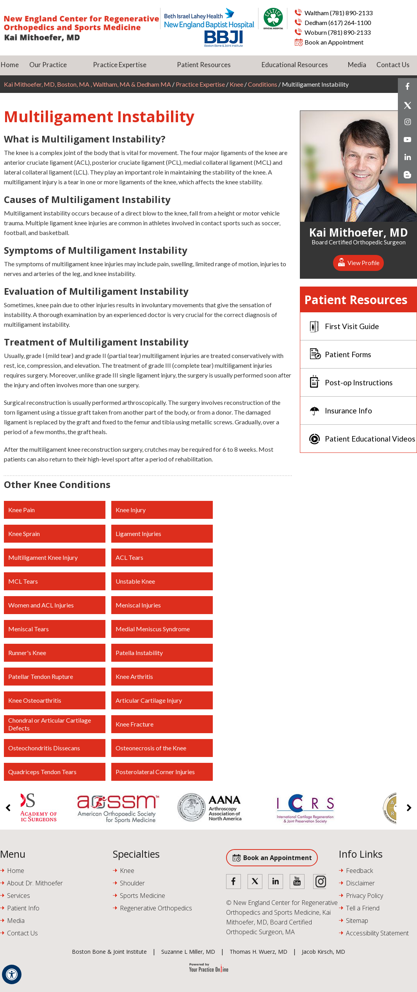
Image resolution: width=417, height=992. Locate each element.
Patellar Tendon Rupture (40, 676)
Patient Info (23, 908)
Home (10, 65)
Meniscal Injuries (138, 605)
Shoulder (132, 883)
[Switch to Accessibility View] (11, 974)
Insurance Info (348, 410)
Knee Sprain (24, 533)
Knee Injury (131, 509)
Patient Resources (204, 65)
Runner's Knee (27, 652)
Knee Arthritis (134, 676)
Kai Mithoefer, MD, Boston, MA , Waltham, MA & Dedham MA (88, 84)
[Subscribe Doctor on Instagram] (318, 882)
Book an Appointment (334, 42)
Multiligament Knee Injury (43, 557)
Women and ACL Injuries (41, 605)
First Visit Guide (352, 326)
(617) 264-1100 (349, 22)
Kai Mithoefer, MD (358, 231)
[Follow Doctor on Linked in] (276, 882)
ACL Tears (129, 557)
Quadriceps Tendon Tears (42, 771)
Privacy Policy (364, 895)
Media (357, 65)
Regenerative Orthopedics (156, 908)
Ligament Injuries (138, 533)
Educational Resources (295, 65)
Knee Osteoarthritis (34, 700)
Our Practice (48, 65)
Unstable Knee (135, 581)
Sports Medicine (142, 895)
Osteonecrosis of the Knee (151, 748)
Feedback (359, 870)
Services (18, 895)
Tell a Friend (363, 908)
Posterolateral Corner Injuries (155, 771)
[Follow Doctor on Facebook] (234, 882)
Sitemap (357, 920)
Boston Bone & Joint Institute (109, 951)
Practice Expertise (119, 65)
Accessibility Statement (377, 933)
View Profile (364, 262)
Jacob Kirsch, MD (323, 951)
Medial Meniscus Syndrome (153, 628)
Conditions (262, 84)
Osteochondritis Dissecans (44, 748)
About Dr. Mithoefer (35, 883)
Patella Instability (139, 652)
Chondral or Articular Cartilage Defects (49, 724)
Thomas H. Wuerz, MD (258, 951)
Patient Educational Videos (370, 438)
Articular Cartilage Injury (149, 700)
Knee (236, 84)
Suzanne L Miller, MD (188, 951)
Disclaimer (360, 883)
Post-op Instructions (359, 382)
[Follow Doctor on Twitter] (255, 882)
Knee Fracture (134, 724)
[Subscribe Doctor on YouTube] (297, 882)
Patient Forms (348, 354)
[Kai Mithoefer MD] (81, 28)
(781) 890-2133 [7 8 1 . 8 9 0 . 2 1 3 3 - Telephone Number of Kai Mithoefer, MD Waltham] (351, 12)
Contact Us (393, 65)
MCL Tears (23, 581)
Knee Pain (21, 509)
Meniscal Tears (28, 628)
